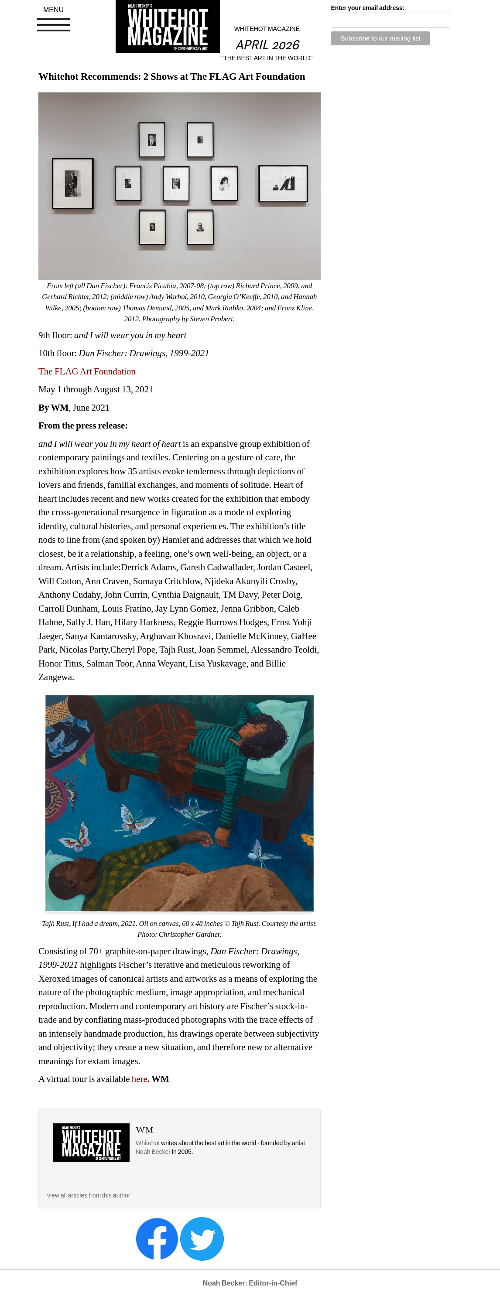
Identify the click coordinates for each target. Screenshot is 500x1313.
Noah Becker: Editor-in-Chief (250, 1283)
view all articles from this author (88, 1195)
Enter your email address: (367, 7)
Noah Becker (154, 1151)
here (139, 1079)
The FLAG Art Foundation (87, 371)
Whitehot (148, 1143)
